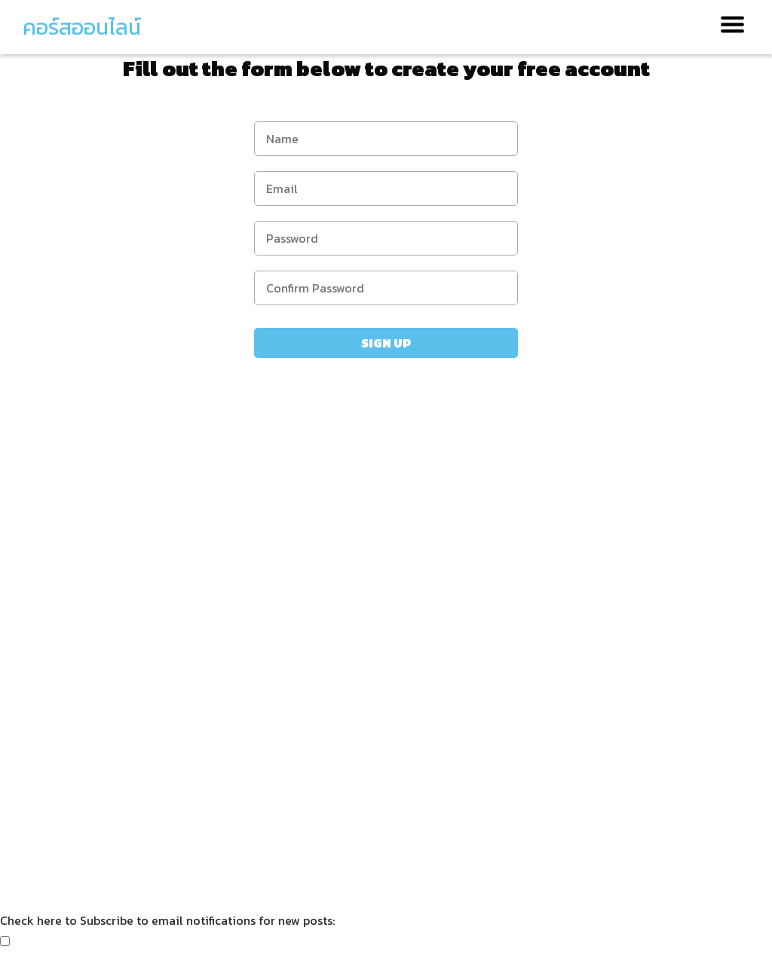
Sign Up (386, 343)
